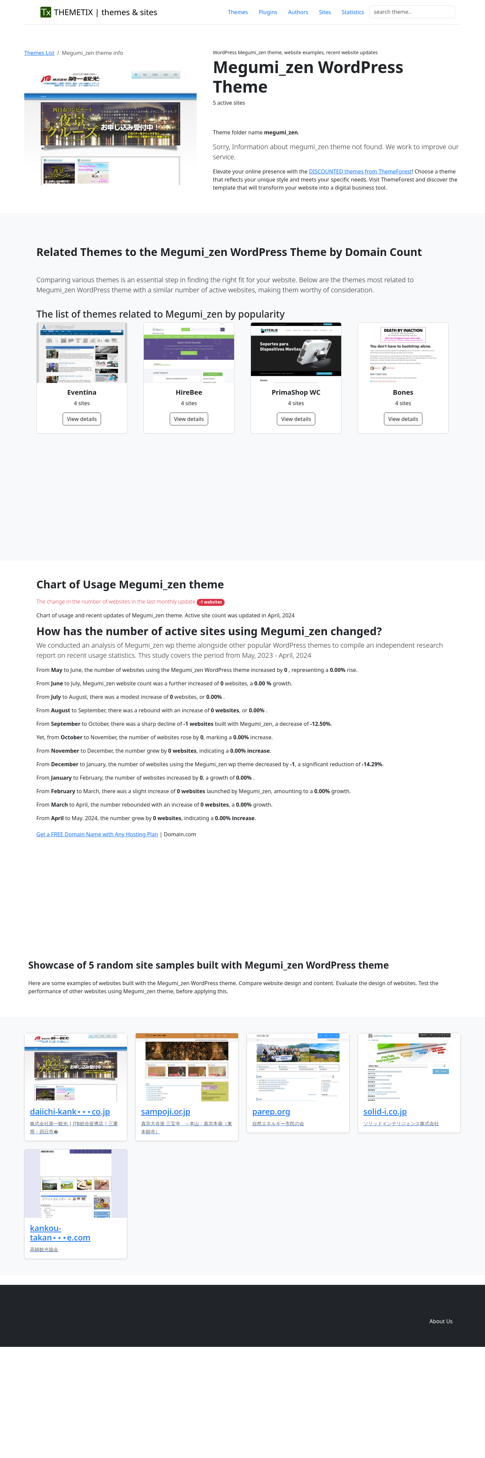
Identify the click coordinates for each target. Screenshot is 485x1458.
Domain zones (440, 1411)
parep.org (271, 1214)
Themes (238, 12)
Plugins (268, 12)
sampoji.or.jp (165, 1214)
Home (342, 1411)
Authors (298, 12)
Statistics (353, 12)
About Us (441, 1424)
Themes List (39, 53)
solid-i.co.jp (385, 1214)
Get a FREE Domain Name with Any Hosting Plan (97, 937)
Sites (325, 12)
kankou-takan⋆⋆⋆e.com (60, 1335)
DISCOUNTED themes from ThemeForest (360, 171)
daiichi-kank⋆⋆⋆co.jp (70, 1214)
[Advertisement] (238, 497)
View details (82, 419)
